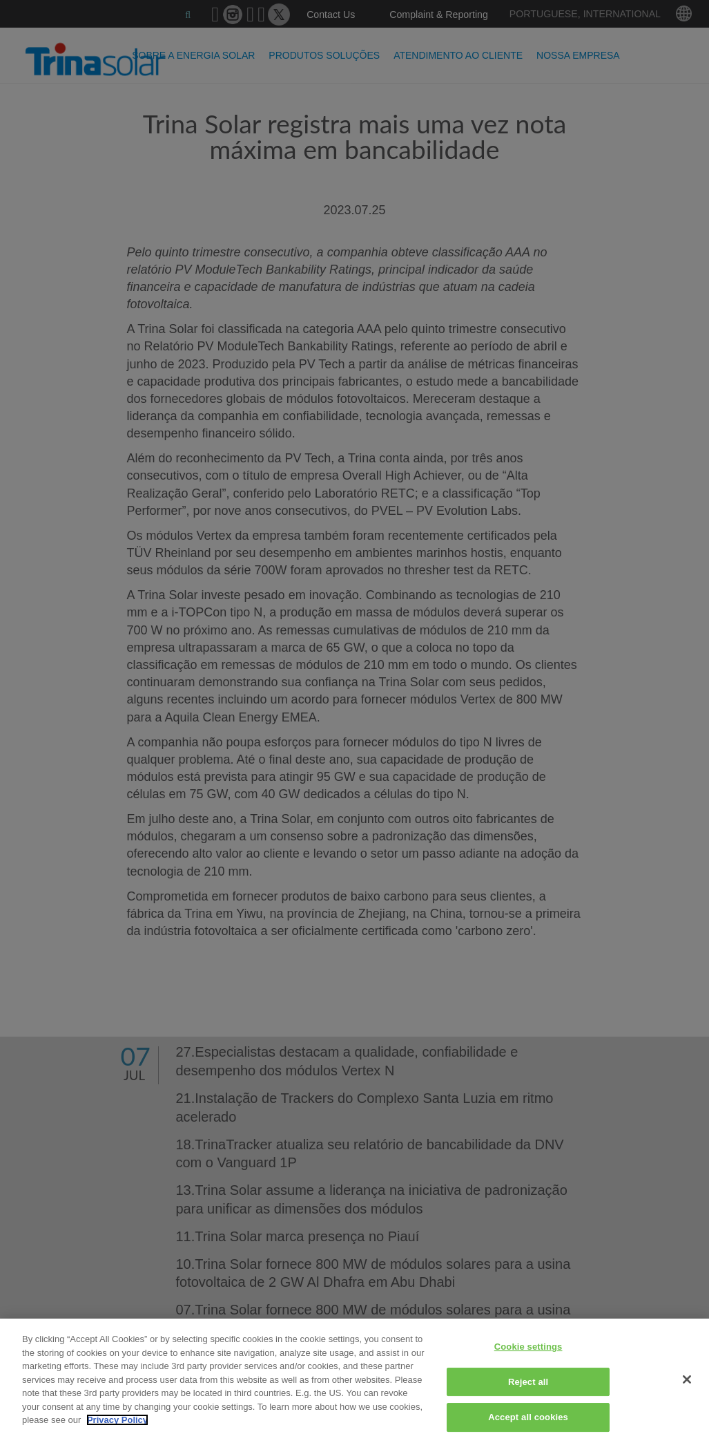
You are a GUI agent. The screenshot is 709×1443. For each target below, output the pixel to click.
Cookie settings (528, 1346)
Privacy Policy (117, 1420)
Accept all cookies (528, 1417)
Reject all (528, 1382)
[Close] (687, 1379)
